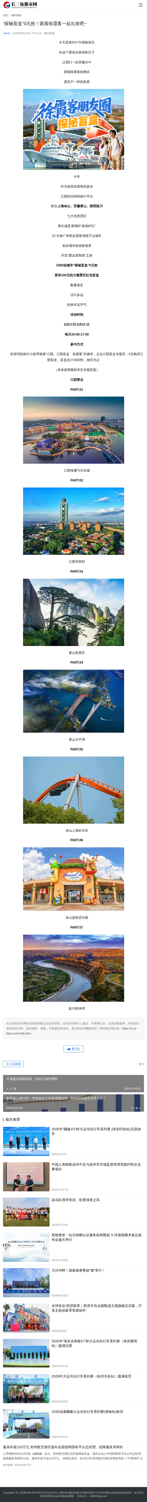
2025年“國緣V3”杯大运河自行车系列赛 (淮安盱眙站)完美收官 (96, 1131)
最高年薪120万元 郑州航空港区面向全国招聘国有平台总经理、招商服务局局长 (63, 1447)
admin (6, 33)
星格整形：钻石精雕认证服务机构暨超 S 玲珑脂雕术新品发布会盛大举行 (97, 1237)
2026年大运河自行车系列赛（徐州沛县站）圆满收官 (91, 1376)
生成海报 (13, 1064)
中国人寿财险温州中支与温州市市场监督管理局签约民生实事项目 (96, 1167)
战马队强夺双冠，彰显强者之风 (76, 1200)
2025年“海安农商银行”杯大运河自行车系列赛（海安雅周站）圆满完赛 (94, 1343)
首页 (5, 15)
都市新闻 (49, 33)
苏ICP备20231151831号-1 (45, 1492)
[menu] (140, 5)
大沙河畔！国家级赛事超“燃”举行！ (78, 1270)
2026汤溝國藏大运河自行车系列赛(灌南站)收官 (87, 1412)
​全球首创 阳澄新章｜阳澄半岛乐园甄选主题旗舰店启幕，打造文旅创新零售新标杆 (97, 1308)
